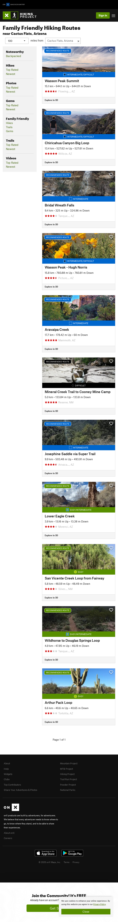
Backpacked (13, 56)
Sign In (103, 15)
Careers (8, 837)
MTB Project (66, 768)
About (7, 763)
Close (85, 911)
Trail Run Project (68, 779)
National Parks (67, 789)
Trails (9, 126)
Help (6, 768)
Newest (10, 73)
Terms (66, 862)
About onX (9, 832)
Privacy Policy (99, 904)
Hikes (9, 123)
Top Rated (12, 69)
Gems (9, 131)
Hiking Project (67, 774)
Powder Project (68, 784)
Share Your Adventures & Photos (20, 789)
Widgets (8, 774)
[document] (85, 906)
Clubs (7, 779)
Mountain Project (68, 763)
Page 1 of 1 (59, 739)
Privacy (76, 862)
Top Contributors (12, 784)
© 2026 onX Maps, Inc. (50, 862)
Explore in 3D (51, 100)
